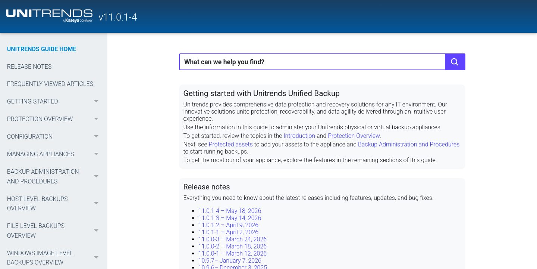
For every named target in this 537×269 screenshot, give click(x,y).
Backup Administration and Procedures (408, 144)
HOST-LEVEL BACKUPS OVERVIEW (55, 203)
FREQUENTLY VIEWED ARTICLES (50, 83)
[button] (97, 102)
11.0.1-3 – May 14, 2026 (229, 218)
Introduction (299, 135)
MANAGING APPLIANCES (55, 154)
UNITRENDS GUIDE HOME (41, 49)
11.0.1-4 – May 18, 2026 (229, 210)
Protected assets (231, 144)
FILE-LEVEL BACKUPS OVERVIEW (55, 230)
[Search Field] (322, 61)
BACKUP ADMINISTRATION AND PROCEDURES (55, 176)
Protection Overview (354, 135)
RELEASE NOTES (29, 66)
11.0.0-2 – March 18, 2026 (232, 246)
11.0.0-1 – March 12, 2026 (232, 253)
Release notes (206, 186)
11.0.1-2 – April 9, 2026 (228, 225)
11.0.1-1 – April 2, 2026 (228, 232)
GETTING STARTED (55, 102)
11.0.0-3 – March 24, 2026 (232, 239)
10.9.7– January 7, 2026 (229, 260)
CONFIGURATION (55, 137)
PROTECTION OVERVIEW (55, 119)
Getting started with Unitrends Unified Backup (261, 93)
